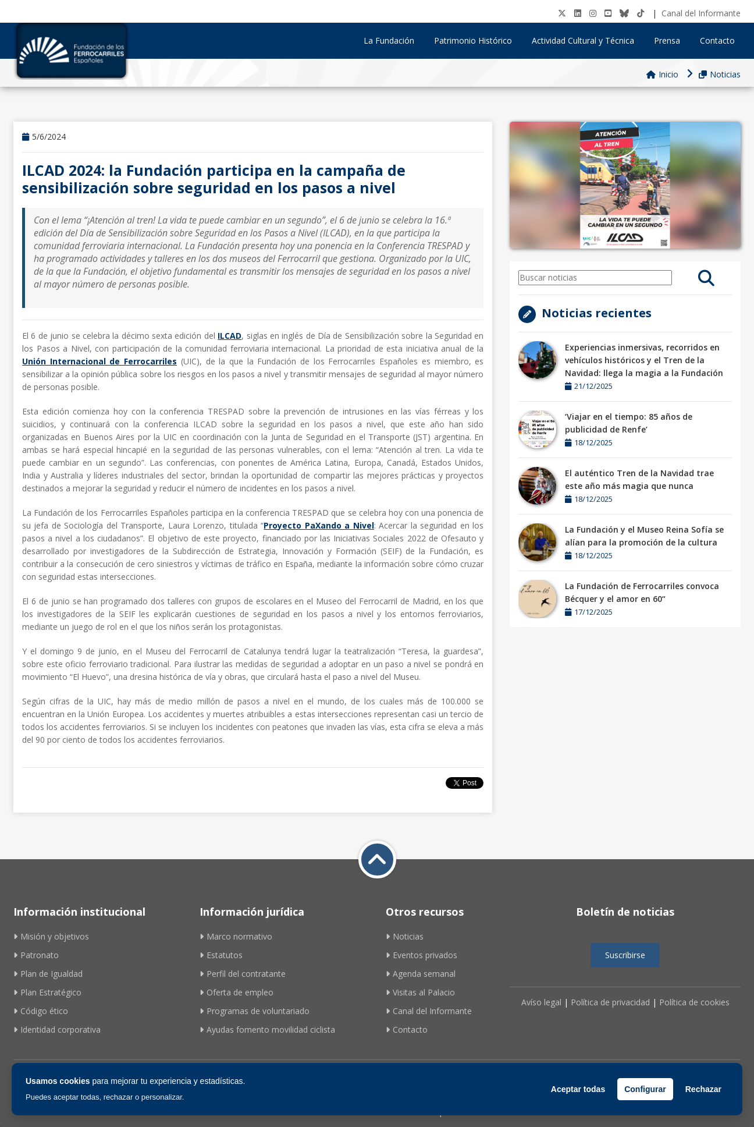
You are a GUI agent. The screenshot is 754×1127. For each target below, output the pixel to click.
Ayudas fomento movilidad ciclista (267, 1029)
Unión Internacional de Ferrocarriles (99, 361)
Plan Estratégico (47, 992)
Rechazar (703, 1089)
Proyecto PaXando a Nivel (319, 525)
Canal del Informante (701, 13)
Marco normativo (236, 936)
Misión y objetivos (51, 936)
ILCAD (229, 335)
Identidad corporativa (57, 1029)
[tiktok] (640, 13)
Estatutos (221, 955)
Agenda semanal (421, 973)
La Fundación (393, 40)
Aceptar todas (578, 1089)
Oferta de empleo (236, 992)
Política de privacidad (610, 1002)
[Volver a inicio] (377, 859)
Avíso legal (541, 1002)
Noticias (720, 74)
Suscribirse (625, 955)
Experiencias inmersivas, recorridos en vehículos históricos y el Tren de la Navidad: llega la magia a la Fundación (644, 360)
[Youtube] (607, 13)
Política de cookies (694, 1002)
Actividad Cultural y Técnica (587, 40)
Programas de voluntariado (255, 1010)
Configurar (645, 1089)
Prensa (671, 40)
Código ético (40, 1010)
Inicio (662, 74)
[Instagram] (592, 13)
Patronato (36, 955)
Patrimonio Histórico (477, 40)
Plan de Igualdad (48, 973)
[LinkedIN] (577, 13)
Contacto (717, 40)
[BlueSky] (624, 13)
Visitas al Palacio (420, 992)
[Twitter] (562, 13)
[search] (706, 277)
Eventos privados (421, 955)
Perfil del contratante (243, 973)
